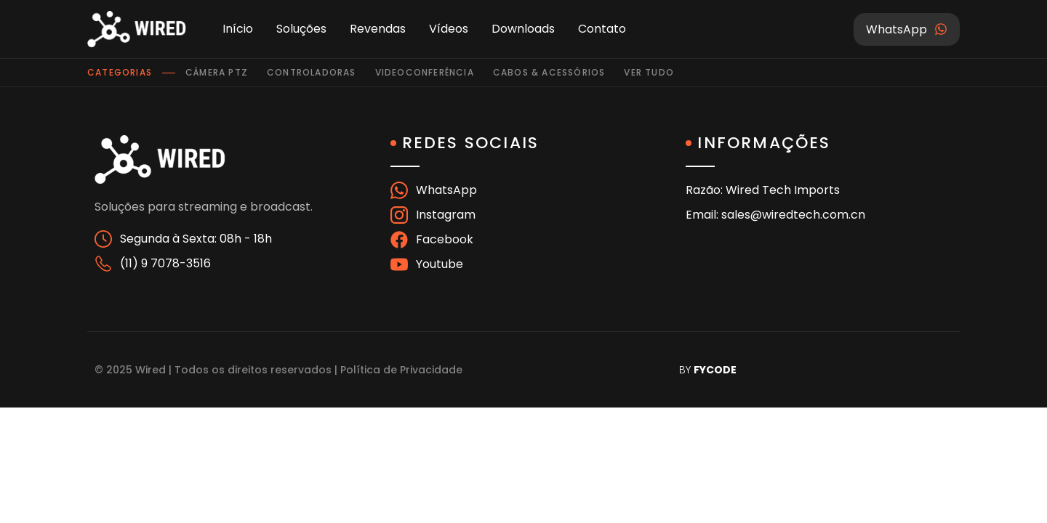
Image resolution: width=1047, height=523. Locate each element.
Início (237, 28)
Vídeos (448, 28)
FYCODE (715, 369)
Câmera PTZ (216, 72)
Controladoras (311, 72)
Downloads (523, 28)
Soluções (301, 28)
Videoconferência (424, 72)
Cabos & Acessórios (549, 72)
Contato (602, 28)
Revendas (378, 28)
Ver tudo (649, 72)
